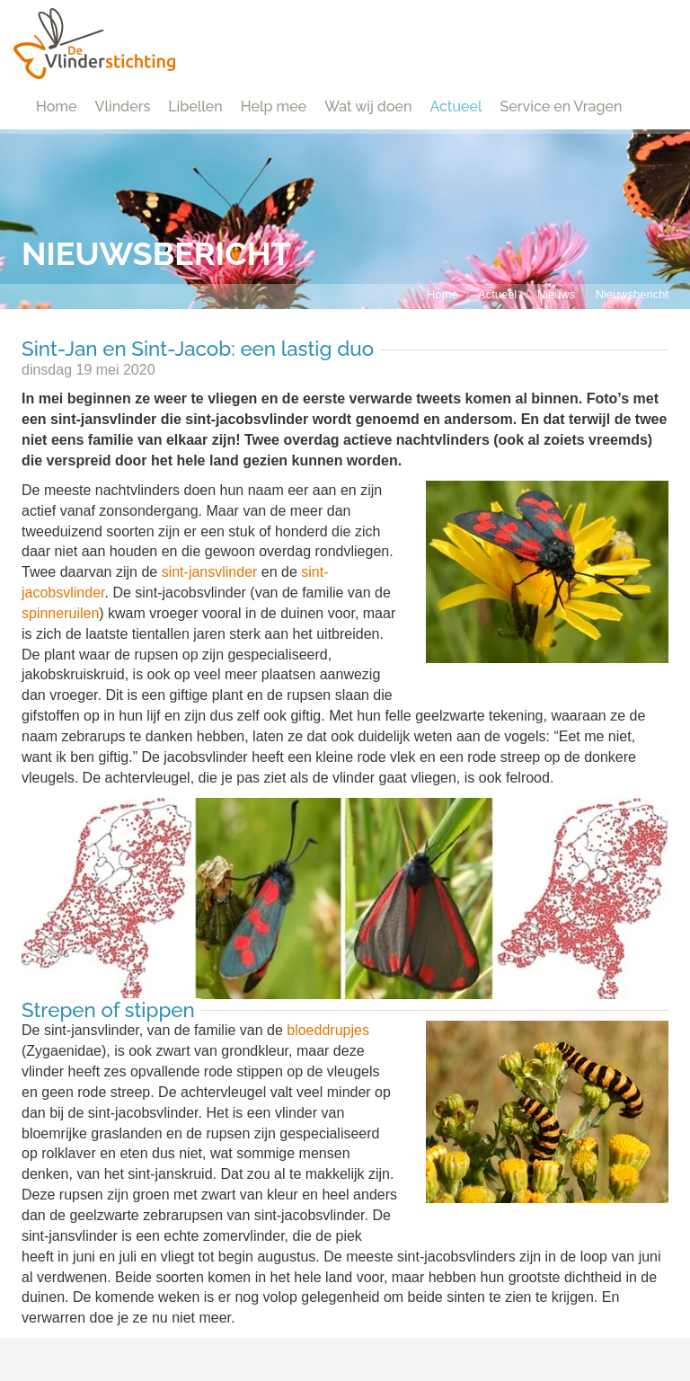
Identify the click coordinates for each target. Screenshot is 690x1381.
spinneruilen (60, 613)
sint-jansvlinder (210, 572)
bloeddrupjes (328, 1030)
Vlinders (123, 106)
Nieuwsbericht (632, 294)
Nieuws (556, 294)
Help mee (273, 106)
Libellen (195, 106)
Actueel (455, 106)
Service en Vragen (561, 106)
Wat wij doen (367, 106)
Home (56, 106)
